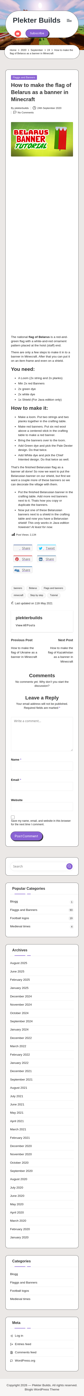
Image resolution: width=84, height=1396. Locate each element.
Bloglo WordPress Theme (42, 1389)
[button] (37, 33)
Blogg (14, 901)
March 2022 (18, 1046)
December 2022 (21, 1038)
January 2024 (19, 1029)
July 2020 (16, 1187)
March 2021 (18, 1129)
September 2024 (21, 1021)
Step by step (36, 595)
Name (16, 759)
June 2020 (17, 1195)
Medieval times (20, 926)
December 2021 (21, 1071)
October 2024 (19, 1013)
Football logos (19, 918)
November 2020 (21, 1154)
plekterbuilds (29, 617)
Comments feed (26, 1352)
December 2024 (21, 996)
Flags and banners (53, 588)
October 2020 (19, 1162)
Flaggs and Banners (24, 77)
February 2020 (20, 1229)
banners (18, 588)
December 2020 (21, 1146)
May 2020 (17, 1204)
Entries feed (23, 1344)
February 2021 (20, 1137)
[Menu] (69, 20)
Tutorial (54, 595)
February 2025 (20, 979)
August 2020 (18, 1179)
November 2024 (21, 1004)
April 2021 (17, 1121)
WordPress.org (25, 1360)
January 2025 (19, 988)
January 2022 (19, 1063)
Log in (19, 1335)
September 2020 (21, 1171)
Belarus (33, 588)
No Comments (23, 112)
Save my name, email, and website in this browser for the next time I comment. (41, 822)
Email (16, 779)
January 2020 (19, 1237)
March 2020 (18, 1220)
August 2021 (18, 1087)
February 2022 (20, 1054)
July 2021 (16, 1096)
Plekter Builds (36, 20)
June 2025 (17, 971)
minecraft (18, 595)
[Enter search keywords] (42, 866)
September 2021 (21, 1079)
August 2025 (18, 963)
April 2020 (17, 1212)
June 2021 (17, 1104)
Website (17, 800)
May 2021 (17, 1112)
